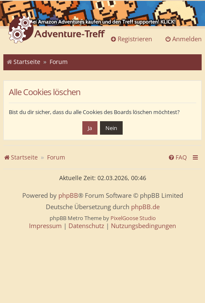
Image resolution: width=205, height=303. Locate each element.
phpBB (68, 195)
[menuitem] (177, 157)
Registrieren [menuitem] (131, 39)
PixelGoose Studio (133, 218)
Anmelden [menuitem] (183, 39)
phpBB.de (145, 207)
